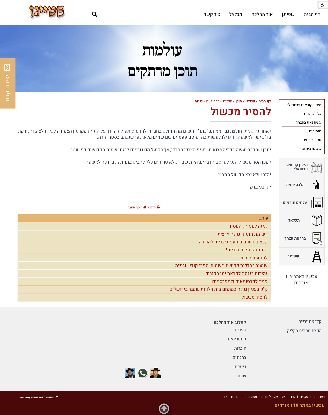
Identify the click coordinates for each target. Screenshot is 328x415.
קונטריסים (237, 339)
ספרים (240, 330)
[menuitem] (312, 14)
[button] (94, 14)
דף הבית (312, 14)
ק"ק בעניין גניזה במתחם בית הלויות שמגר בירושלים (218, 289)
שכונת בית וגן (311, 148)
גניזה (199, 101)
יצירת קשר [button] (7, 83)
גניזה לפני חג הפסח (249, 226)
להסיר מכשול (240, 112)
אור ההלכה (262, 14)
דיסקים (239, 367)
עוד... (263, 218)
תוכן (239, 101)
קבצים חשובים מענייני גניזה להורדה (233, 242)
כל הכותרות (312, 113)
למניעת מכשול (254, 258)
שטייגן (288, 14)
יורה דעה (212, 101)
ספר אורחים (311, 140)
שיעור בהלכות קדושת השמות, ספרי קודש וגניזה (221, 265)
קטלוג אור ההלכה (230, 322)
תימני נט (315, 131)
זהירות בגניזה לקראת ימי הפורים (236, 273)
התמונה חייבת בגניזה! (247, 250)
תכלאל (235, 14)
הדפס (152, 207)
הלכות (227, 101)
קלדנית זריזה (310, 321)
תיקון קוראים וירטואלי (304, 105)
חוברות (240, 348)
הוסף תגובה (135, 207)
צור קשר (212, 14)
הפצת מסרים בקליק (304, 331)
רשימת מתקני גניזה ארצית (243, 234)
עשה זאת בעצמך (308, 122)
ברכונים (239, 357)
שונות (241, 376)
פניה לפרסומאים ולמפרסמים (240, 281)
